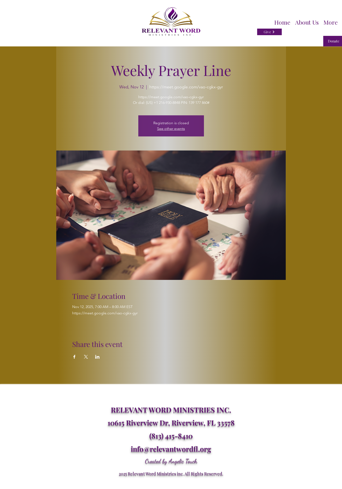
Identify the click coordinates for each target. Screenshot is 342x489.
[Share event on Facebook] (74, 357)
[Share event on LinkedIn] (97, 357)
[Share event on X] (86, 357)
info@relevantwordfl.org (171, 449)
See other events (171, 128)
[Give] (269, 31)
